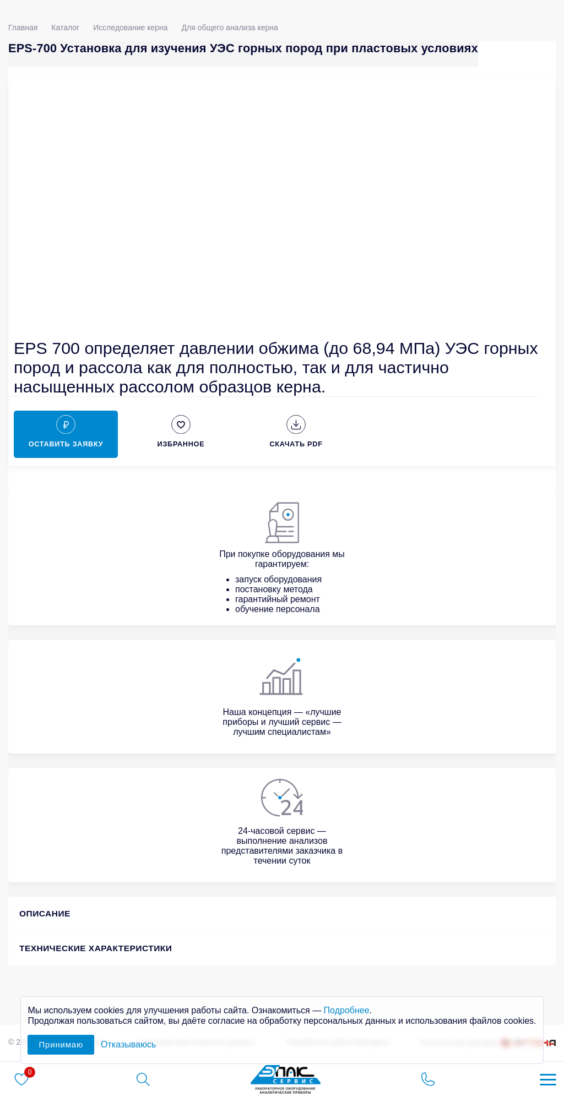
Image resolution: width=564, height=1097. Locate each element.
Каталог (65, 27)
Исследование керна (130, 27)
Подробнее (347, 1010)
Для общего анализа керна (230, 27)
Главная (22, 27)
